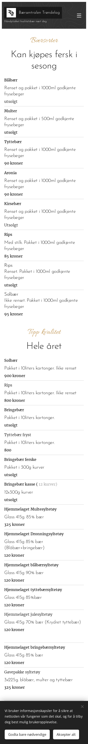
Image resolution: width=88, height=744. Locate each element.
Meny (79, 15)
